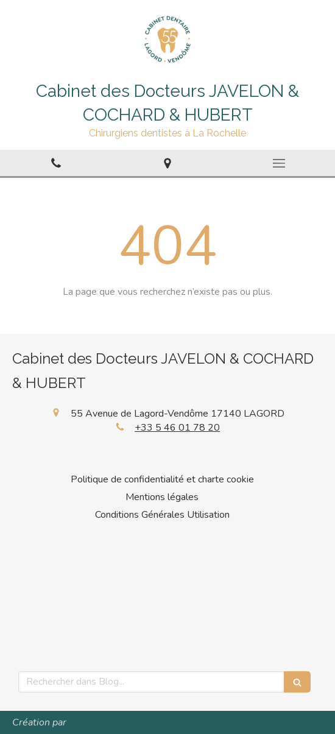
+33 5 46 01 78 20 (177, 427)
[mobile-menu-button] (279, 163)
